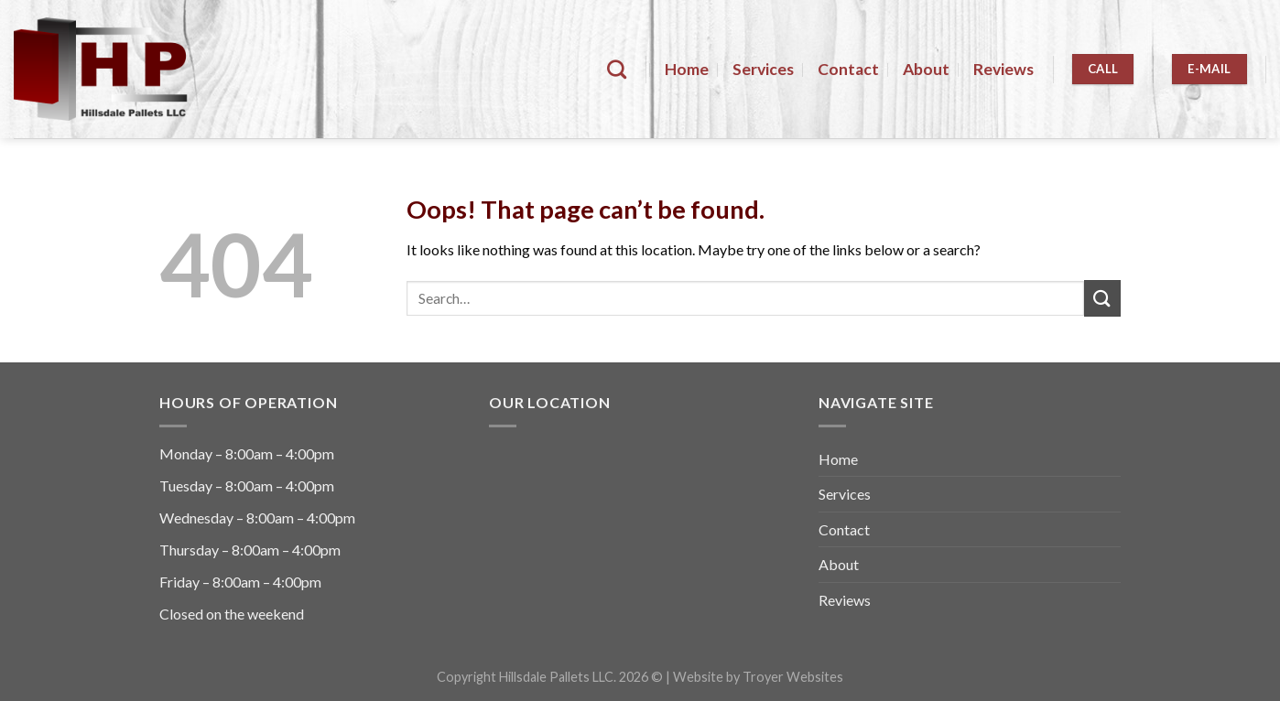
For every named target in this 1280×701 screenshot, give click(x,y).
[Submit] (1102, 298)
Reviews (1003, 69)
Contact (848, 69)
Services (763, 69)
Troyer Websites (793, 677)
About (926, 69)
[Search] (616, 69)
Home (687, 69)
